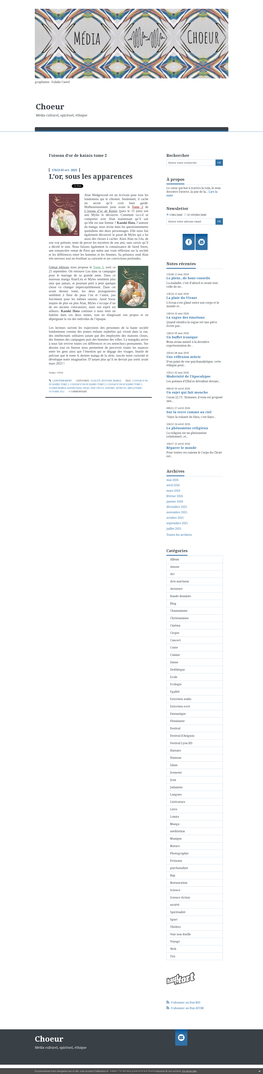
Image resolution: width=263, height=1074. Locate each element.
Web (173, 949)
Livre (173, 809)
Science (175, 890)
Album (174, 559)
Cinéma (175, 625)
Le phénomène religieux (187, 428)
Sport (174, 919)
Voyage (175, 941)
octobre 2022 (57, 391)
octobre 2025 (175, 518)
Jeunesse (176, 772)
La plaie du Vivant (181, 298)
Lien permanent (60, 380)
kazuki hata (74, 387)
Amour (174, 567)
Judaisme (176, 787)
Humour (176, 758)
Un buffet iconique (182, 337)
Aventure (176, 589)
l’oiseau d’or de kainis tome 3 (88, 384)
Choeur (50, 106)
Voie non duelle (180, 934)
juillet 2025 (173, 528)
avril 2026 (173, 485)
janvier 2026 (174, 501)
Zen (172, 956)
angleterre (134, 387)
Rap (172, 875)
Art (172, 574)
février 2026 (174, 496)
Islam (174, 765)
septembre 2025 (177, 523)
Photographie (179, 853)
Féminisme (177, 721)
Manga (117, 380)
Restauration (178, 883)
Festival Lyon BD (181, 743)
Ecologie (176, 684)
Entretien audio (180, 699)
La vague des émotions (185, 317)
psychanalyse (179, 868)
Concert (175, 640)
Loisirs (174, 817)
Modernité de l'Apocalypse (188, 376)
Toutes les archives (179, 535)
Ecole (173, 677)
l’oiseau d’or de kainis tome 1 (124, 384)
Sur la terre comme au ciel (188, 412)
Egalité (95, 380)
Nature (175, 846)
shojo (86, 387)
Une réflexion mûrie (183, 357)
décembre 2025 (176, 507)
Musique (176, 838)
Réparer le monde (181, 448)
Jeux (173, 780)
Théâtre (175, 927)
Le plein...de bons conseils (188, 278)
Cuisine (175, 655)
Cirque (174, 633)
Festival (175, 728)
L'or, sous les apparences (90, 176)
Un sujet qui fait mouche (187, 392)
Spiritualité (177, 912)
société (174, 905)
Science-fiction (180, 897)
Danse (174, 662)
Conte (174, 647)
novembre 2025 (176, 512)
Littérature (177, 802)
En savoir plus (189, 1071)
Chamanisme (179, 611)
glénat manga (57, 387)
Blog (173, 603)
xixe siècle (97, 387)
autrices (121, 387)
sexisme (110, 387)
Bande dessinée (180, 596)
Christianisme (179, 618)
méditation (177, 831)
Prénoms (176, 861)
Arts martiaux (179, 581)
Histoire (107, 380)
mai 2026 (172, 480)
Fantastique (178, 714)
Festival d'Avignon (182, 736)
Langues (176, 794)
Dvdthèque (177, 670)
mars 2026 (173, 491)
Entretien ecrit (180, 706)
